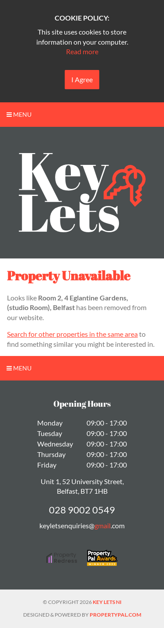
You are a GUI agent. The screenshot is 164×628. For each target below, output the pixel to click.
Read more (82, 51)
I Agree (82, 79)
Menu (19, 114)
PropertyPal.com (115, 614)
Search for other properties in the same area (72, 334)
